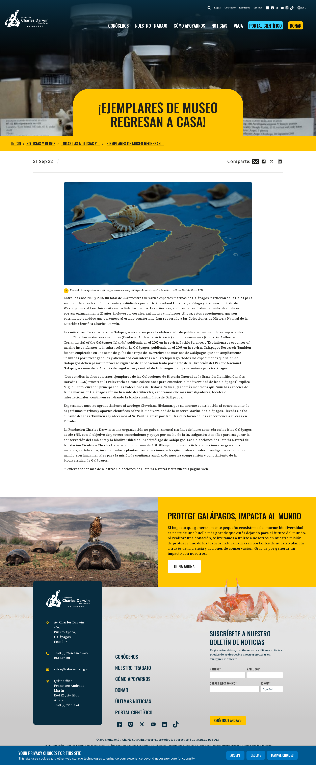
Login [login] (217, 7)
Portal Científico (265, 25)
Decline (256, 755)
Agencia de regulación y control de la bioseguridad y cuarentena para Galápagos (163, 368)
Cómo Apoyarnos (133, 679)
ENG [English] (301, 7)
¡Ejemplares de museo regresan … (134, 143)
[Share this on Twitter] (271, 161)
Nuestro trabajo (151, 25)
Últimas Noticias (133, 701)
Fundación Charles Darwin (89, 429)
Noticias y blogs (40, 143)
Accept (235, 755)
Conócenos (126, 656)
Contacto (230, 7)
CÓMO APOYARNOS (189, 25)
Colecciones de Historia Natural (213, 318)
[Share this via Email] (255, 161)
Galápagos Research (220, 347)
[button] (267, 7)
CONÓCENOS (118, 25)
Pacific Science (191, 342)
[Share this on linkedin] (279, 161)
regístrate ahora (228, 720)
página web (199, 469)
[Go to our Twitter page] (140, 722)
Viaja (238, 25)
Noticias (219, 25)
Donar (295, 25)
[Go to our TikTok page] (174, 722)
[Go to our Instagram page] (129, 722)
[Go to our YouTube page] (151, 722)
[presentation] (240, 703)
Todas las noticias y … (80, 143)
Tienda (257, 7)
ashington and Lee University (90, 308)
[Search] (209, 8)
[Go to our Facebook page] (117, 722)
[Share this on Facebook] (263, 161)
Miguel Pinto (74, 387)
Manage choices (282, 755)
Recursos (244, 7)
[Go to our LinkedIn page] (162, 722)
